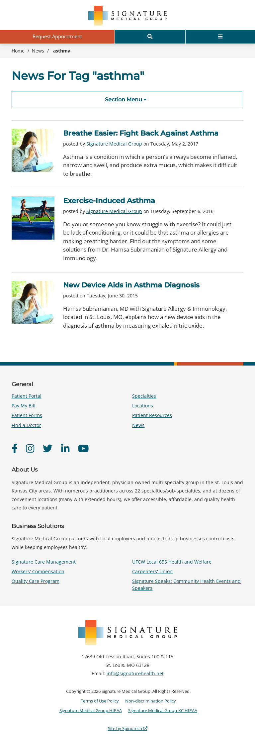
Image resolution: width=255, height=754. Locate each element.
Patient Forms (27, 415)
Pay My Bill (24, 405)
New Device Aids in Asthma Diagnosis (131, 285)
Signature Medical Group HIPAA (90, 710)
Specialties (144, 396)
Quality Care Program (35, 581)
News (138, 425)
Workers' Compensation (38, 571)
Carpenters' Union (152, 571)
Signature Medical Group (114, 144)
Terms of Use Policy (100, 701)
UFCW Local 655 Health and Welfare (172, 562)
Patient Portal (27, 396)
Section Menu (126, 99)
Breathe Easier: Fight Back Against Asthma (140, 133)
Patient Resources (152, 415)
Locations (142, 405)
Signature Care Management (44, 562)
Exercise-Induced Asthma (109, 200)
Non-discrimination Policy (150, 701)
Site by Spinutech (127, 728)
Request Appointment (57, 36)
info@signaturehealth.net (135, 673)
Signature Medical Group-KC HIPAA (162, 710)
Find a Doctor (26, 425)
